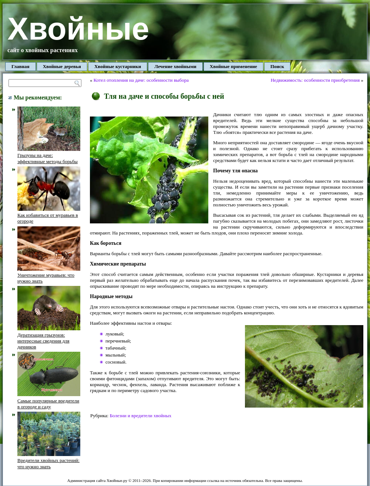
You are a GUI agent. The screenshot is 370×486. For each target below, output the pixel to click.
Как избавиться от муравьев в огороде (48, 215)
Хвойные (78, 28)
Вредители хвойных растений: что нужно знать (48, 460)
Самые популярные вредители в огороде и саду (48, 400)
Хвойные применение (233, 66)
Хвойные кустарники (117, 66)
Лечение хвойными (175, 66)
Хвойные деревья (62, 66)
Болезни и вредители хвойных (140, 415)
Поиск (277, 66)
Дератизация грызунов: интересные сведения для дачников (48, 338)
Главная (20, 66)
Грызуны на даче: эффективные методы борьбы (48, 155)
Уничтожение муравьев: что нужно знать (48, 275)
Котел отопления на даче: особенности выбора (141, 80)
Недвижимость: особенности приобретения (315, 80)
